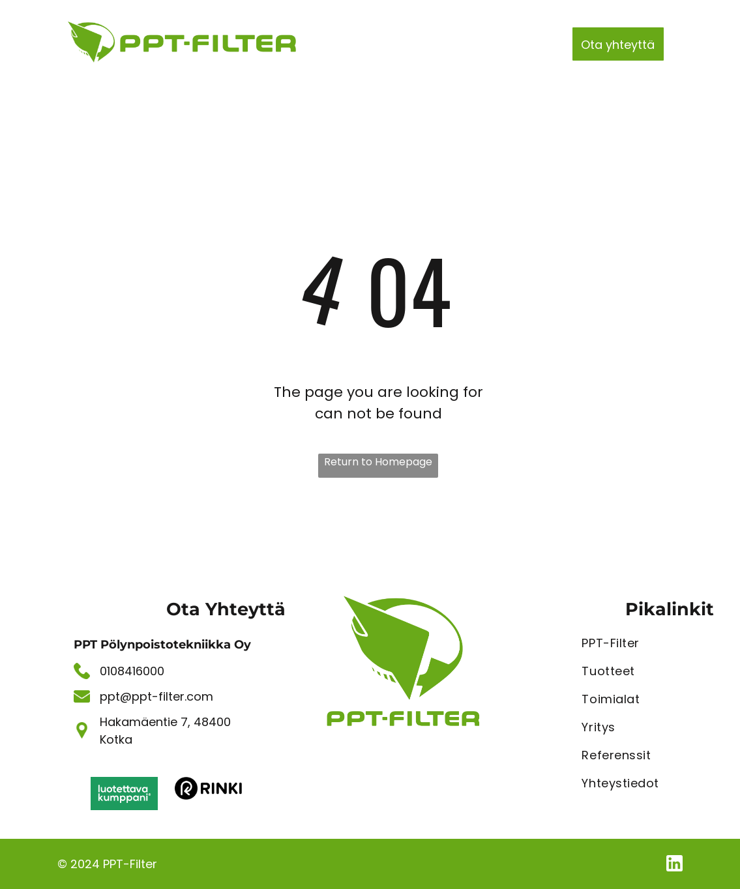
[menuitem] (343, 41)
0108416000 (132, 671)
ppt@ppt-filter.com (156, 696)
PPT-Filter (130, 864)
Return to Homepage (378, 461)
